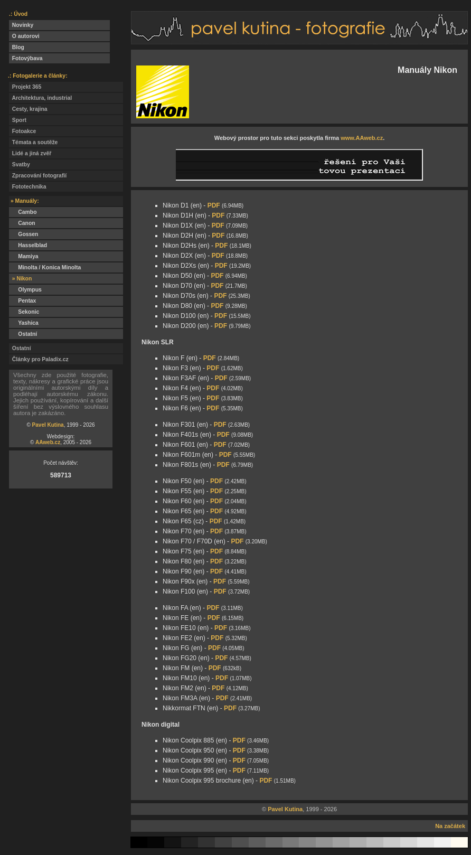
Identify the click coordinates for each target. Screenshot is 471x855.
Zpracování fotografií (38, 175)
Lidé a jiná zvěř (30, 153)
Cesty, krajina (28, 109)
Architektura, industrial (40, 98)
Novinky (21, 25)
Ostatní (23, 334)
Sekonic (24, 312)
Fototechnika (27, 187)
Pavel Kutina (48, 425)
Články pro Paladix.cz (39, 359)
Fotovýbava (26, 58)
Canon (22, 223)
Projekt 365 (25, 87)
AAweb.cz (47, 442)
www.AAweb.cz (362, 138)
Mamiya (23, 256)
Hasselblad (28, 245)
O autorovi (24, 36)
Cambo (23, 212)
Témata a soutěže (33, 142)
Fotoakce (22, 131)
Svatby (19, 164)
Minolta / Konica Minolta (45, 267)
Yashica (24, 323)
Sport (17, 120)
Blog (16, 47)
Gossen (23, 234)
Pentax (22, 301)
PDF (214, 205)
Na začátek (450, 826)
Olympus (25, 290)
